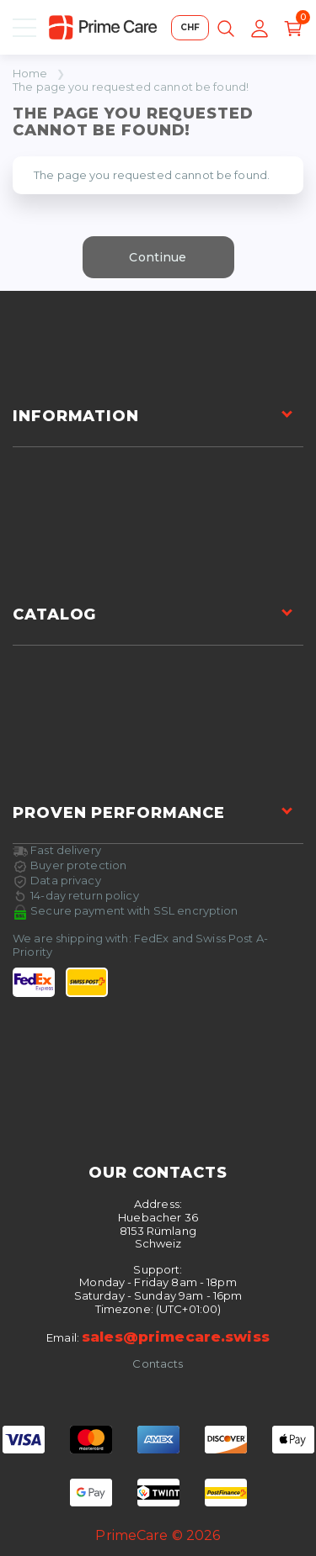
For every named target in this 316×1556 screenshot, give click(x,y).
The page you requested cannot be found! (131, 87)
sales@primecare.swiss (176, 1336)
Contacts (157, 1364)
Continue (157, 257)
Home (30, 73)
